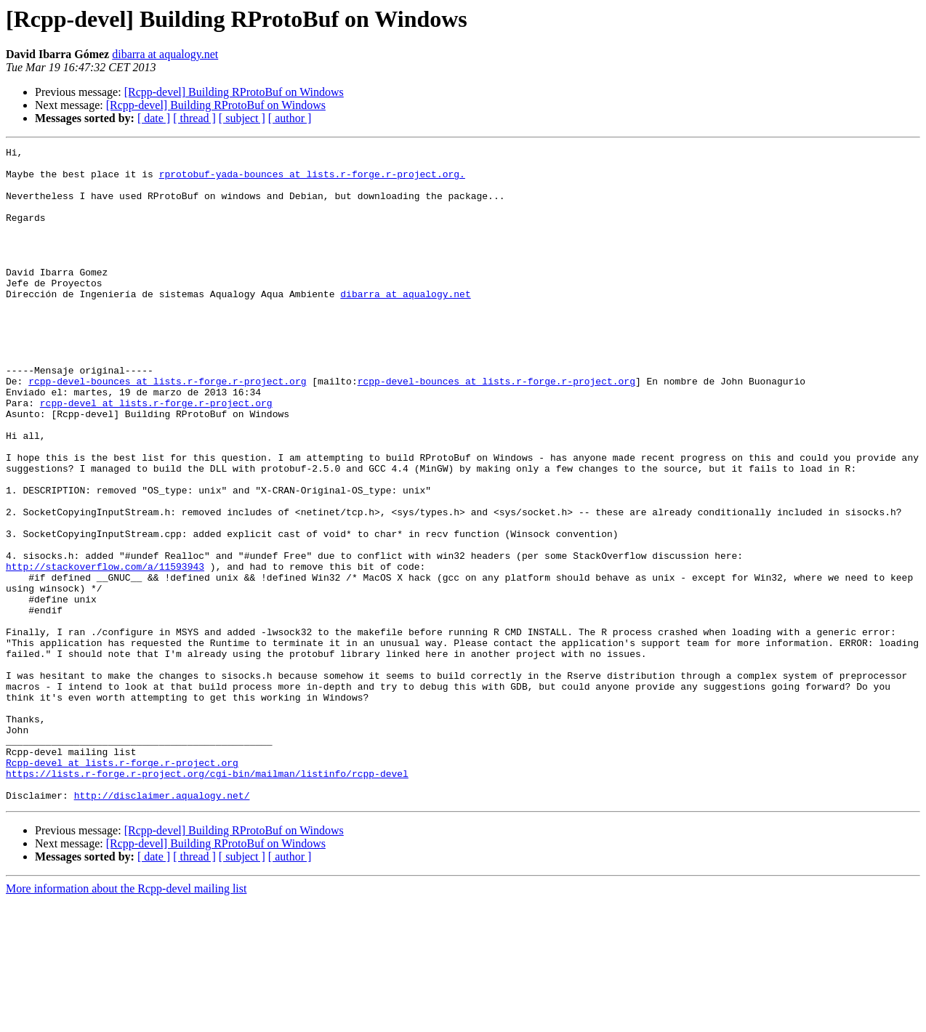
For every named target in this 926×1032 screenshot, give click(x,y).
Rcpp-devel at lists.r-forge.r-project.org (122, 886)
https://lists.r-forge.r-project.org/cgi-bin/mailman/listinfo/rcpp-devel (207, 899)
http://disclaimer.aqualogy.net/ (162, 925)
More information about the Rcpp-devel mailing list (126, 1019)
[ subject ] (242, 118)
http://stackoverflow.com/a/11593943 (105, 651)
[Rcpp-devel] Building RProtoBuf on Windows (234, 92)
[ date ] (153, 118)
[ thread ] (194, 118)
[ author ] (290, 118)
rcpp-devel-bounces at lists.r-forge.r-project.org (167, 428)
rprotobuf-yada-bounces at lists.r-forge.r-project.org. (312, 180)
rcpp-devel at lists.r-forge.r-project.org (156, 454)
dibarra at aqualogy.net (165, 54)
